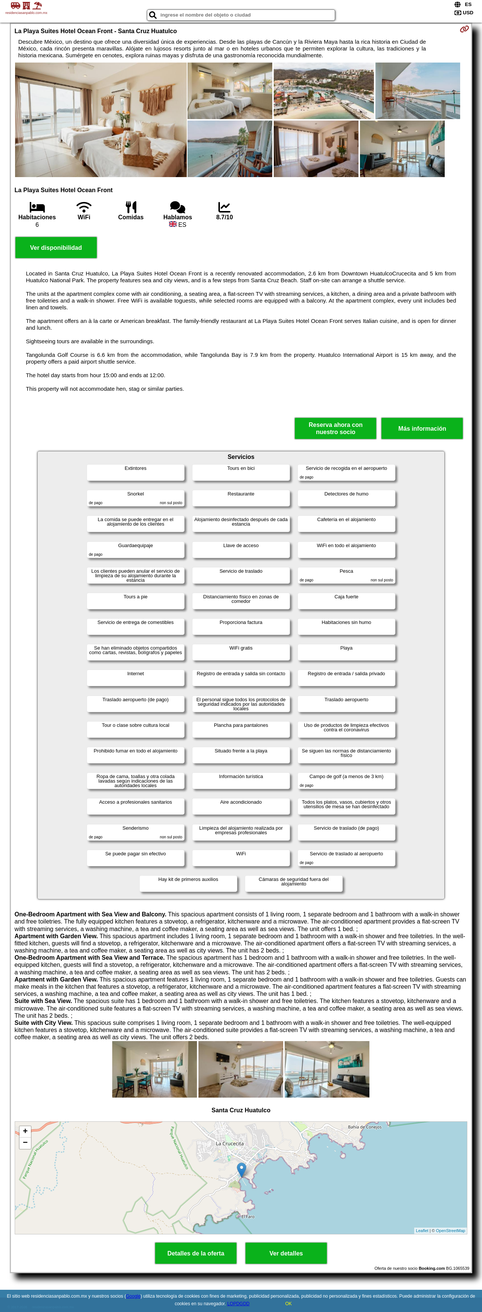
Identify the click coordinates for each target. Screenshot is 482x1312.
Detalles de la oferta (195, 1253)
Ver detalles (286, 1253)
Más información (422, 428)
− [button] (25, 1143)
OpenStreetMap (450, 1230)
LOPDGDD (238, 1303)
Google (133, 1296)
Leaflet (422, 1230)
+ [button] (25, 1132)
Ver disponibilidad (56, 248)
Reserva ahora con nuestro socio (336, 428)
